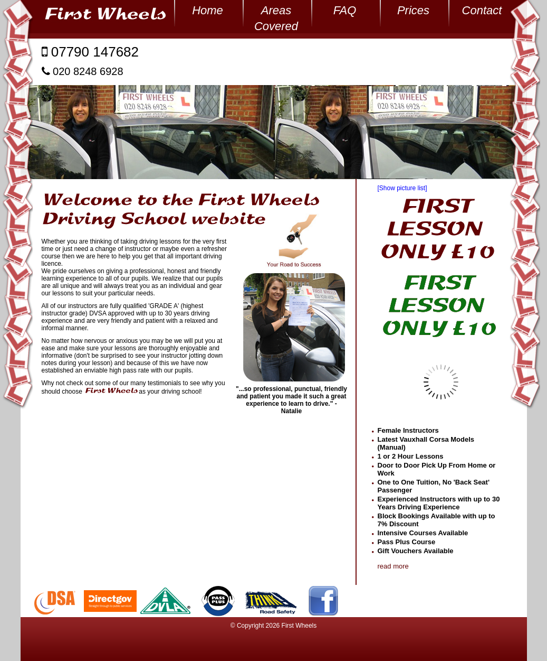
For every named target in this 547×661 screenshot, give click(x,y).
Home (207, 10)
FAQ (345, 10)
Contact (482, 10)
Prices (413, 10)
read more (393, 566)
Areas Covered (276, 11)
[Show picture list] (402, 188)
